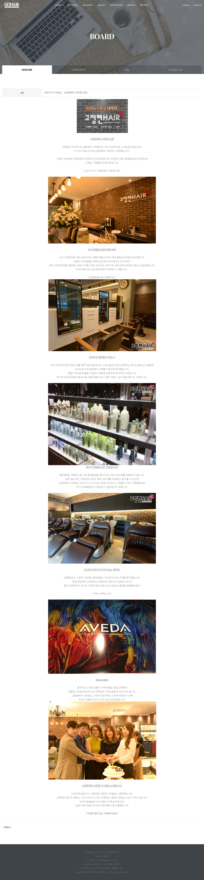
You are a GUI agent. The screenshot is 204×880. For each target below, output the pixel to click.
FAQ (127, 69)
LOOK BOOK (116, 5)
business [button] (72, 5)
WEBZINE (27, 69)
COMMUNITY (78, 69)
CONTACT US (175, 69)
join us (198, 5)
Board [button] (131, 5)
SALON (101, 5)
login (185, 5)
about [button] (59, 5)
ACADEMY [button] (88, 5)
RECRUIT (144, 5)
